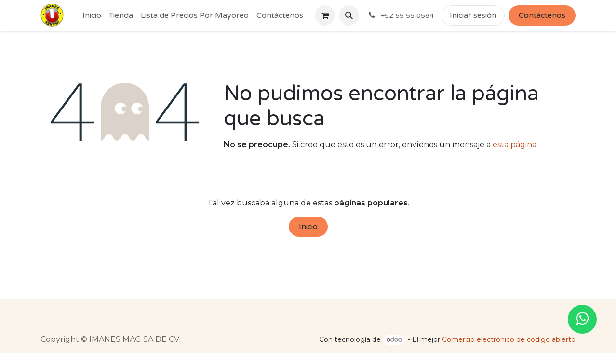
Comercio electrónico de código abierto (509, 339)
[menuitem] (92, 15)
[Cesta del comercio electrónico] (325, 15)
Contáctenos (542, 15)
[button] (349, 15)
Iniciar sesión (473, 15)
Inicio (308, 226)
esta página (514, 144)
